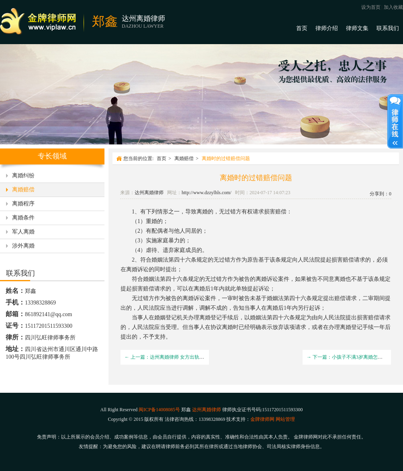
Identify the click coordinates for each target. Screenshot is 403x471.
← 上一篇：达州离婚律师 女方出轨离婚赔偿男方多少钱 (184, 357)
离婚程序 (23, 204)
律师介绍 (326, 28)
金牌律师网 (262, 419)
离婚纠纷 (23, 176)
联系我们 (387, 28)
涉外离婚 (23, 246)
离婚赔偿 (23, 190)
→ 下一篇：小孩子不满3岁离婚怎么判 (347, 357)
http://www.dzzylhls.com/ (206, 192)
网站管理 (285, 419)
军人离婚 (23, 232)
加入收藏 (393, 7)
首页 (301, 28)
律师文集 (357, 28)
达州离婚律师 (149, 192)
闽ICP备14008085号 (159, 409)
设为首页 (370, 7)
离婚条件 (23, 218)
